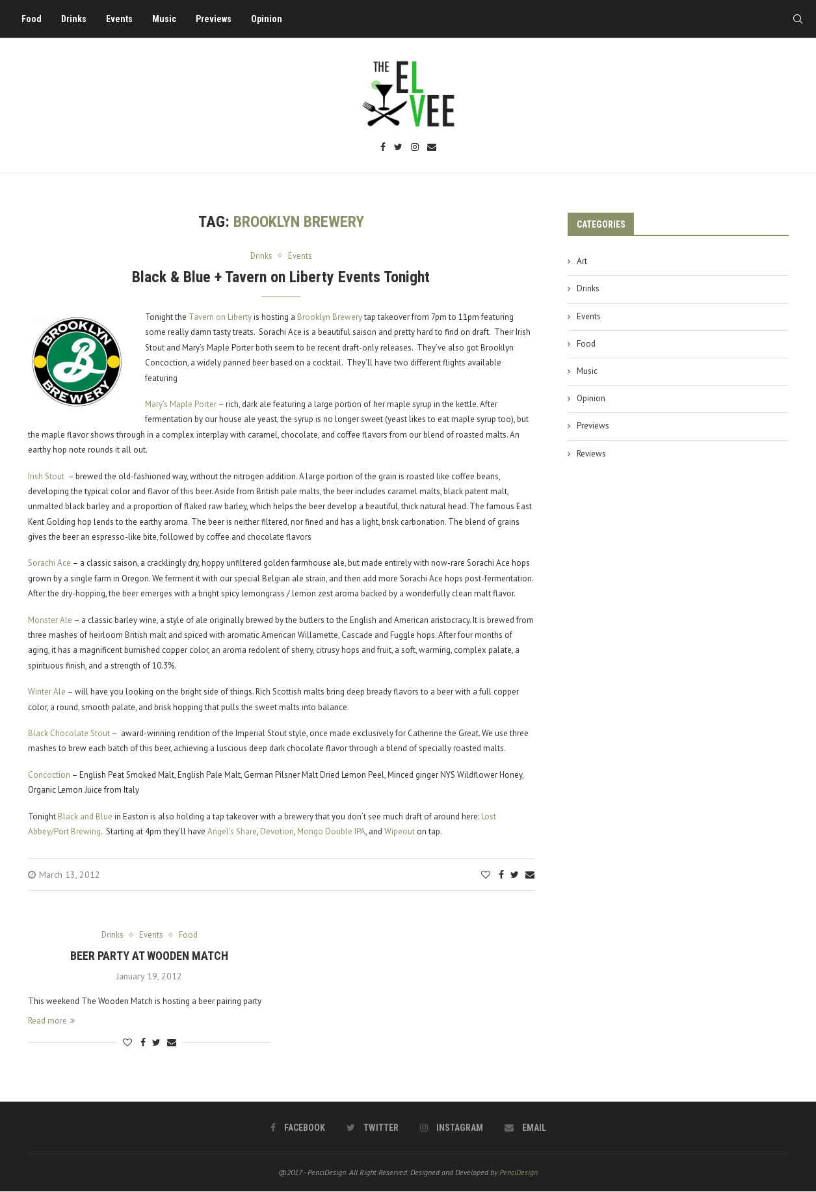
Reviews (591, 453)
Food (33, 19)
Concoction (49, 774)
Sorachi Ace (49, 563)
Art (582, 261)
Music (165, 19)
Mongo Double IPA (331, 831)
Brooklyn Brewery (329, 317)
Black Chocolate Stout (69, 733)
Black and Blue (85, 816)
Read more (51, 1021)
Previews (215, 19)
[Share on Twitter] (514, 875)
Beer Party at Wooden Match (149, 955)
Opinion (267, 19)
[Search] (796, 19)
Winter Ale (47, 692)
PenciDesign (518, 1173)
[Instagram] (415, 147)
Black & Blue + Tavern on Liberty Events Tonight (281, 277)
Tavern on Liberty (220, 317)
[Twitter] (398, 147)
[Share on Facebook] (501, 875)
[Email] (431, 147)
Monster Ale (50, 620)
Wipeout (399, 831)
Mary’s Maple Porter (181, 404)
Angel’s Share (232, 831)
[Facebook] (383, 147)
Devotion (277, 831)
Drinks (75, 19)
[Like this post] (485, 875)
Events (120, 19)
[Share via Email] (529, 875)
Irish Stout (46, 476)
